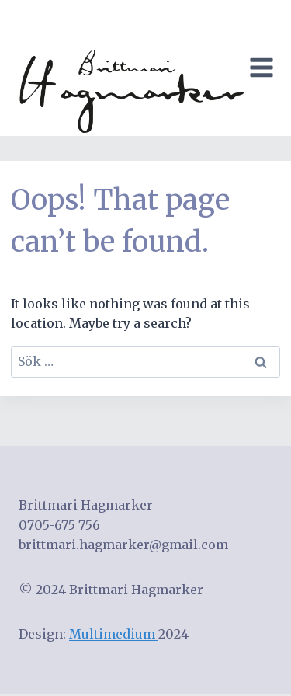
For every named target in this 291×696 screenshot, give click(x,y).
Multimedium (113, 634)
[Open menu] (264, 67)
